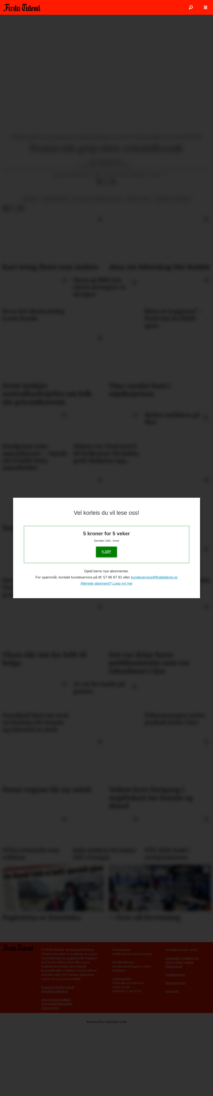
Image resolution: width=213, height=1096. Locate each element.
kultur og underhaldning (97, 267)
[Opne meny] (206, 7)
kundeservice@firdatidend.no (154, 578)
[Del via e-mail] (113, 249)
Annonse (172, 1059)
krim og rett (139, 267)
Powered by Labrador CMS (107, 1090)
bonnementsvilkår (57, 1067)
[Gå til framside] (21, 7)
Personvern (50, 1076)
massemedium (55, 267)
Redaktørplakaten (54, 1059)
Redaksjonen (175, 1042)
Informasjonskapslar (57, 1071)
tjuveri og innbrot (173, 267)
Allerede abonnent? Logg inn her (106, 583)
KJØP (106, 552)
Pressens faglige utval (57, 1055)
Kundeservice (175, 1051)
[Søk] (190, 7)
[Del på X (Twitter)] (106, 249)
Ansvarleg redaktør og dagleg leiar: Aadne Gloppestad (182, 1030)
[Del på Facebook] (99, 249)
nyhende (30, 267)
